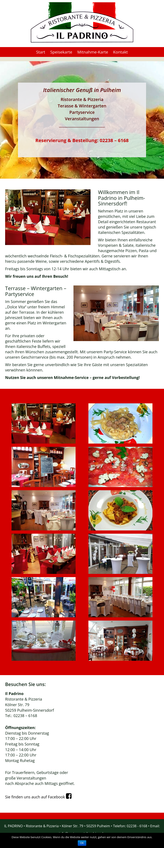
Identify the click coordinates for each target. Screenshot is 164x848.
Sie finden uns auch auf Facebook (40, 796)
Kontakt (120, 52)
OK (82, 843)
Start (40, 52)
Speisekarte (61, 52)
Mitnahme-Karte (92, 52)
